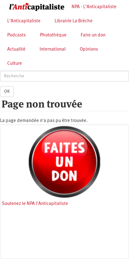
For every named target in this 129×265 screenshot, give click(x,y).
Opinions (89, 49)
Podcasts (16, 35)
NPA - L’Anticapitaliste (94, 7)
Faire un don (93, 35)
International (53, 49)
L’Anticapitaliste (23, 21)
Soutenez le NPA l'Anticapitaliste (35, 204)
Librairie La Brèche (74, 21)
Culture (14, 63)
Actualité (16, 49)
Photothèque (53, 35)
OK (7, 91)
